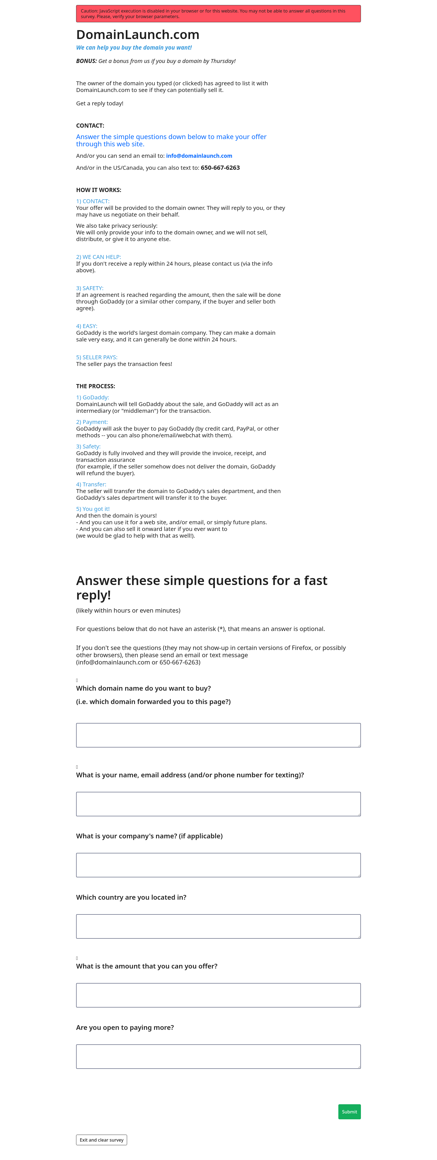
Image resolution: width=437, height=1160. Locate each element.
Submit (349, 1112)
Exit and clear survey (101, 1140)
